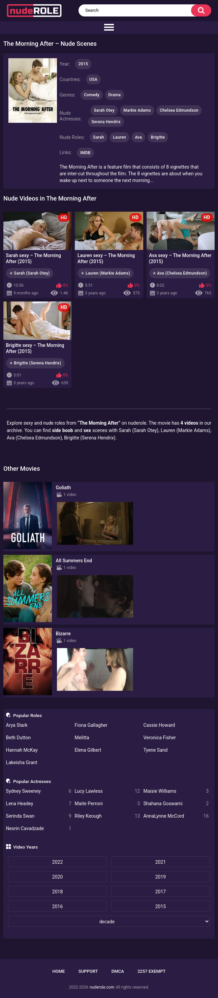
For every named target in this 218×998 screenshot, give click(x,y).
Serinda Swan (38, 816)
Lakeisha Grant (21, 762)
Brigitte (158, 137)
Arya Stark (17, 725)
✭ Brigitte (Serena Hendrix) (35, 363)
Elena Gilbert (88, 750)
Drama (114, 95)
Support (88, 971)
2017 (160, 891)
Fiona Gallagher (91, 725)
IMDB (85, 152)
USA (93, 79)
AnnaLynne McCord (176, 816)
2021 (160, 862)
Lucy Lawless (107, 791)
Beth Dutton (18, 737)
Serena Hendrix (105, 121)
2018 (57, 891)
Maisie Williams (176, 791)
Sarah (98, 137)
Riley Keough (107, 816)
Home (59, 971)
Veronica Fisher (159, 737)
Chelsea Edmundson (179, 110)
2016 (57, 906)
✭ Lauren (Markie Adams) (105, 273)
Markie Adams (137, 110)
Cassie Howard (159, 725)
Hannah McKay (22, 750)
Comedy (91, 95)
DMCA (118, 971)
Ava (138, 137)
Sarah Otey (104, 110)
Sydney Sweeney (38, 791)
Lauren (119, 137)
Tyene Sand (155, 750)
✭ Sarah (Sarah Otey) (29, 273)
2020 (57, 877)
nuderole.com (102, 987)
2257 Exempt (151, 971)
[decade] (109, 921)
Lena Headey (38, 804)
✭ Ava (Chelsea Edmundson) (180, 273)
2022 (57, 862)
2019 (160, 877)
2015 (160, 906)
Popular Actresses (32, 781)
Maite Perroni (107, 804)
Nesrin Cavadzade (38, 828)
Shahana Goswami (176, 804)
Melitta (82, 737)
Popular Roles (27, 715)
